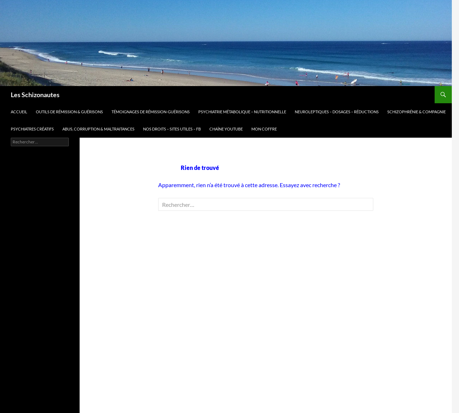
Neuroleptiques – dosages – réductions (337, 111)
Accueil (19, 111)
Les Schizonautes (35, 95)
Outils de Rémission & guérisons (69, 111)
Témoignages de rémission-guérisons (151, 111)
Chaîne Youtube (226, 129)
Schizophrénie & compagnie (416, 111)
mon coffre (264, 129)
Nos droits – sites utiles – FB (172, 129)
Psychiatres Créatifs (32, 129)
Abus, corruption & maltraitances (98, 129)
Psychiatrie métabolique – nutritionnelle (242, 111)
